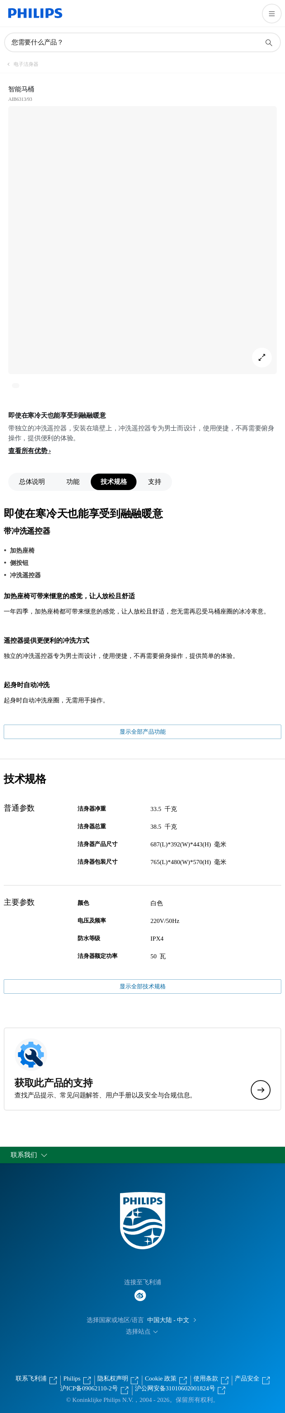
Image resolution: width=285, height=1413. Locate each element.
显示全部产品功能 (143, 732)
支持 (154, 481)
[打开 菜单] (272, 13)
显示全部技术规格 (143, 986)
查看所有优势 (27, 450)
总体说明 (32, 481)
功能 (72, 481)
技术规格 (114, 481)
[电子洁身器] (21, 64)
